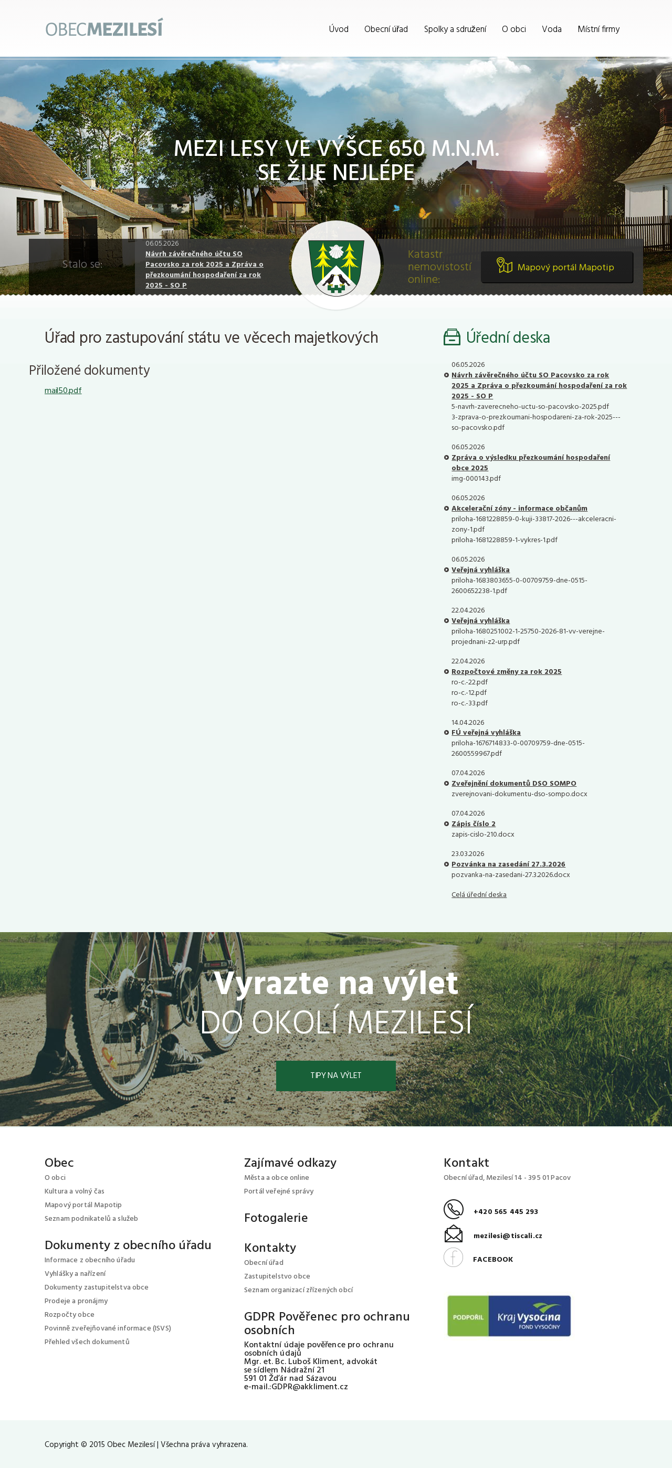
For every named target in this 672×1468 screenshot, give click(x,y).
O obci (514, 30)
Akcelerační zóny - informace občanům (519, 509)
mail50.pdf (63, 391)
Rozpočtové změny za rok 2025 (507, 672)
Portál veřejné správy (278, 1192)
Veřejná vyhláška (481, 570)
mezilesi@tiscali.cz (493, 1236)
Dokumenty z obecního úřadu (128, 1246)
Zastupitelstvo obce (277, 1277)
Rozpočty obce (69, 1315)
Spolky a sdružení (455, 30)
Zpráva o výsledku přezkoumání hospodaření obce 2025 (531, 463)
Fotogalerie (276, 1219)
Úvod (339, 30)
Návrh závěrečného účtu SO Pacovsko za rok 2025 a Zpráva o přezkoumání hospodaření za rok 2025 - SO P (204, 270)
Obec (60, 1164)
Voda (552, 30)
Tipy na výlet (336, 1076)
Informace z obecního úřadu (90, 1260)
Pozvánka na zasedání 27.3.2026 (508, 865)
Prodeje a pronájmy (76, 1301)
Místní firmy (599, 30)
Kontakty (270, 1249)
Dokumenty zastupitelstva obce (97, 1288)
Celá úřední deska (479, 895)
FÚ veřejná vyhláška (486, 733)
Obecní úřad (386, 30)
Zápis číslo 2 (474, 824)
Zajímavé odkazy (290, 1164)
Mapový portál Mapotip (566, 268)
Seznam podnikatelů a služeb (91, 1219)
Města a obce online (276, 1178)
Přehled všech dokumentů (87, 1342)
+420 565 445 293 (491, 1212)
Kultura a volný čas (74, 1192)
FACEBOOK (478, 1260)
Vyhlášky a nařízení (75, 1274)
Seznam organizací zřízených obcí (298, 1290)
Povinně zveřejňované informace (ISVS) (108, 1329)
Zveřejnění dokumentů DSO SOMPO (514, 784)
